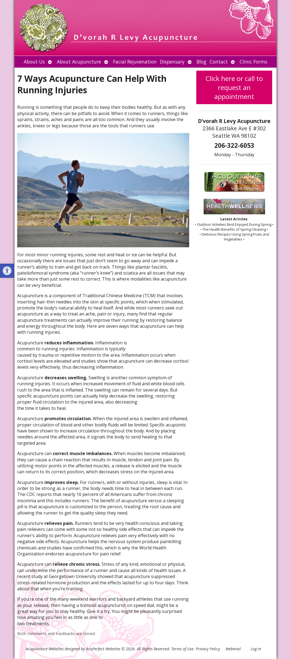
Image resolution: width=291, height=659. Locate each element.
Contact (219, 61)
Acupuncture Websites (45, 648)
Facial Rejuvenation (135, 61)
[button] (7, 271)
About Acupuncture (79, 61)
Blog (201, 61)
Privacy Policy (208, 648)
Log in (256, 648)
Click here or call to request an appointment (234, 87)
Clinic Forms (253, 61)
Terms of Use (182, 648)
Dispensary (172, 61)
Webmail (233, 648)
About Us (34, 61)
